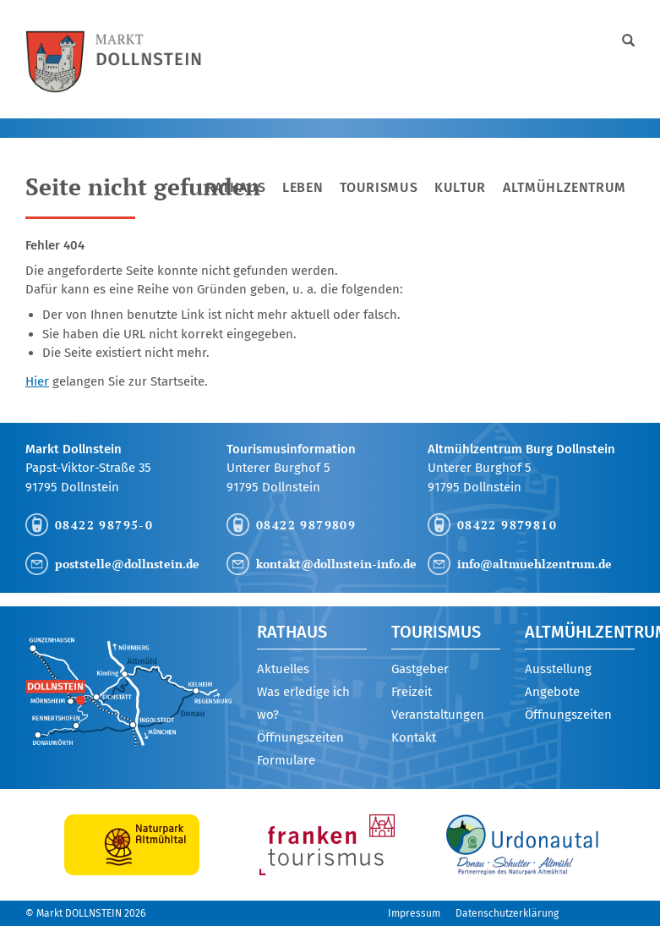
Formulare (286, 760)
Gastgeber (420, 669)
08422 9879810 (507, 525)
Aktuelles (283, 669)
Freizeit (411, 691)
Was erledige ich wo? (303, 703)
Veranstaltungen (437, 714)
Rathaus (235, 187)
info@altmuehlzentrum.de (534, 564)
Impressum (414, 913)
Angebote (552, 691)
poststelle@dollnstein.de (127, 564)
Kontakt (413, 737)
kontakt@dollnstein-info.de (336, 564)
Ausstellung (558, 669)
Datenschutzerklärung (507, 913)
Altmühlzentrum (564, 187)
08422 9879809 (306, 525)
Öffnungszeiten (300, 737)
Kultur (460, 187)
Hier (37, 381)
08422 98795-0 (104, 525)
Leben (302, 187)
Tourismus (378, 187)
